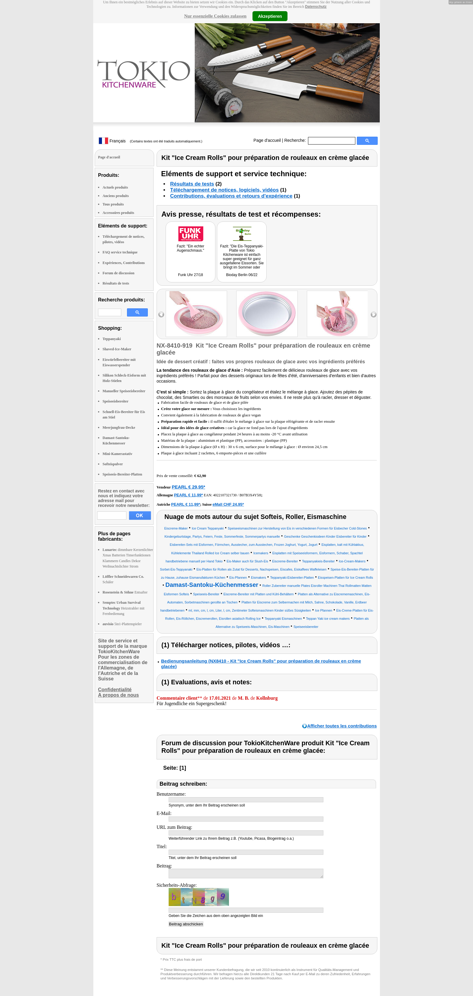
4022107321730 (225, 495)
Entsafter (125, 592)
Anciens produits (116, 196)
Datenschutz (315, 7)
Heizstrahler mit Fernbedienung (123, 608)
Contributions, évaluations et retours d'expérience (231, 196)
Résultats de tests (116, 283)
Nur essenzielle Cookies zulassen (215, 16)
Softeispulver (113, 464)
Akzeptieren (270, 16)
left (161, 314)
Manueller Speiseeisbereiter (124, 391)
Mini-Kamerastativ (117, 454)
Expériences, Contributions (124, 263)
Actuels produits (115, 187)
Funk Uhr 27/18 (190, 275)
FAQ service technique (120, 252)
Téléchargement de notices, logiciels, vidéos (224, 190)
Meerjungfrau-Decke (119, 427)
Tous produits (113, 204)
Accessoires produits (118, 213)
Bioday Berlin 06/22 (241, 275)
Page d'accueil (267, 140)
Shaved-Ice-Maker (117, 349)
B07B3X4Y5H (250, 495)
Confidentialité (115, 689)
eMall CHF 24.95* (228, 504)
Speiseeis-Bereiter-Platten (122, 474)
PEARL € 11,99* (188, 495)
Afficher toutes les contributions (342, 725)
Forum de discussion (118, 273)
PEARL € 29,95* (188, 486)
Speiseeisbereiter (116, 401)
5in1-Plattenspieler (122, 624)
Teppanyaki (112, 339)
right (373, 314)
